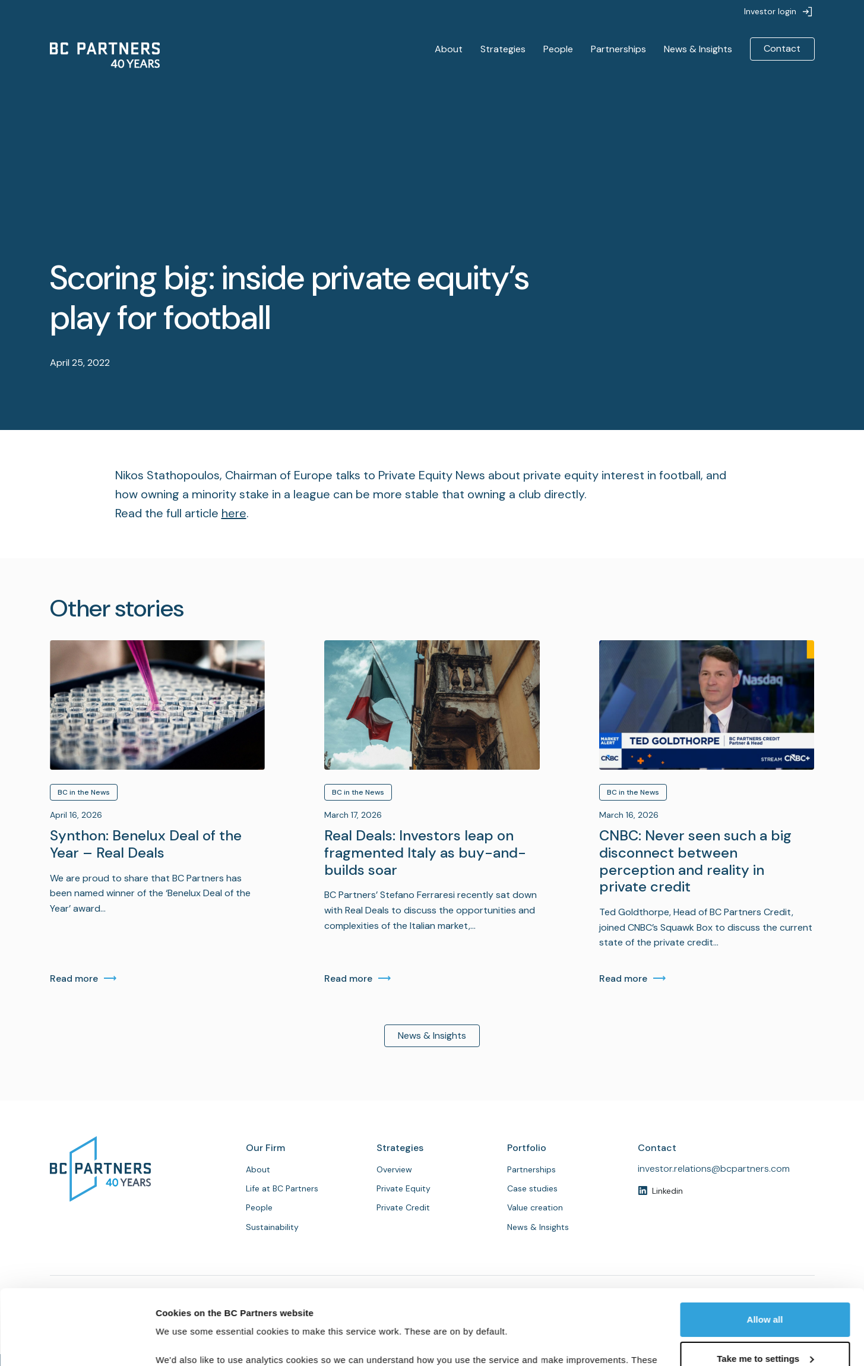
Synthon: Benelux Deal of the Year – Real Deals (146, 844)
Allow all (765, 1255)
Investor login (770, 11)
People (558, 49)
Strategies (503, 49)
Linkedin (667, 1190)
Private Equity (403, 1188)
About (449, 49)
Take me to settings (765, 1294)
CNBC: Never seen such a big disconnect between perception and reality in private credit (695, 861)
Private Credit (403, 1207)
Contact (782, 48)
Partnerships (618, 49)
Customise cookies (197, 1342)
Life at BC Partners (282, 1188)
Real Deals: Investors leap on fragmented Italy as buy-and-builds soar (425, 852)
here (233, 513)
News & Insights (698, 49)
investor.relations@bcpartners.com (714, 1168)
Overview (394, 1169)
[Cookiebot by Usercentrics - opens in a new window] (77, 1343)
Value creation (535, 1207)
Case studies (532, 1188)
